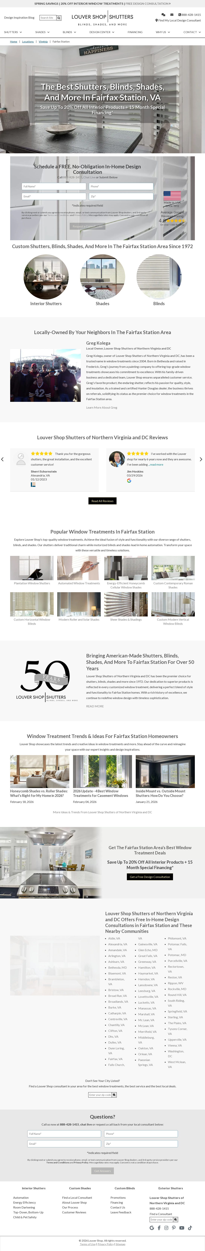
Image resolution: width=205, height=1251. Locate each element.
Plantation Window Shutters (32, 583)
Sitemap (120, 1244)
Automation (21, 1197)
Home (13, 41)
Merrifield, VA (147, 1031)
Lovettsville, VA (148, 996)
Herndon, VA (146, 979)
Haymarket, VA (148, 973)
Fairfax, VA (115, 1059)
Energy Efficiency (24, 1202)
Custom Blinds (125, 1188)
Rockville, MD (177, 989)
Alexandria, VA (117, 944)
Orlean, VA (145, 1054)
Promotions (118, 1197)
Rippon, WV (175, 983)
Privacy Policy (81, 215)
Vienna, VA (175, 1045)
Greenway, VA (147, 961)
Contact (192, 32)
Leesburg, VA (146, 991)
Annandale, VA (117, 950)
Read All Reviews (102, 501)
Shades (42, 32)
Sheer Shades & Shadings (126, 619)
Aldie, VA (114, 938)
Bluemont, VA (117, 973)
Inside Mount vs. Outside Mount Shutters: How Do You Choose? (160, 793)
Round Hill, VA (177, 994)
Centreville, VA (117, 1019)
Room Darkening (24, 1207)
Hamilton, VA (146, 967)
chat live (86, 1124)
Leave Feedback (121, 1212)
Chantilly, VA (116, 1025)
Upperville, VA (177, 1039)
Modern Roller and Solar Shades (79, 619)
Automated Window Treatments (79, 583)
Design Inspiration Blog (19, 17)
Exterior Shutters (171, 1188)
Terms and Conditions (58, 215)
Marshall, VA (146, 1014)
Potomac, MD (177, 955)
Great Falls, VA (147, 956)
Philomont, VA (177, 938)
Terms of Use (88, 1244)
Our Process (70, 1207)
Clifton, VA (115, 1030)
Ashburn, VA (116, 961)
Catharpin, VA (117, 1013)
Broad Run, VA (117, 995)
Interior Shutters (46, 303)
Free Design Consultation (148, 3)
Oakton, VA (145, 1048)
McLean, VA (146, 1026)
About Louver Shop (74, 1202)
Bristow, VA (116, 990)
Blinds (69, 32)
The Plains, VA (177, 1023)
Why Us (163, 32)
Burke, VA (114, 1007)
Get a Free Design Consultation (150, 877)
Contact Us (118, 1207)
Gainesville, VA (147, 944)
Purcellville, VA (177, 960)
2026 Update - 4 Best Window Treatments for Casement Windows (100, 793)
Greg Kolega (98, 343)
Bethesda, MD (117, 967)
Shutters (13, 32)
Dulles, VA (114, 1042)
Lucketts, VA (146, 1002)
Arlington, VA (117, 956)
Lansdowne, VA (148, 985)
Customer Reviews (74, 1212)
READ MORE (95, 706)
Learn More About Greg (101, 407)
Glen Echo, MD (148, 950)
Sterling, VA (175, 1017)
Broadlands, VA (118, 1001)
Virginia (43, 41)
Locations (28, 41)
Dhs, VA (113, 1036)
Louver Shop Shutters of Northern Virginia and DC (137, 348)
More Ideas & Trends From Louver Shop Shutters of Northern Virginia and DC (102, 812)
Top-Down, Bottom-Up (28, 1212)
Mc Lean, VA (146, 1020)
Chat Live (89, 177)
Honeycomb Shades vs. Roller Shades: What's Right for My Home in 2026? (39, 793)
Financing (135, 32)
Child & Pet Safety (25, 1217)
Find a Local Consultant (77, 1197)
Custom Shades (80, 1188)
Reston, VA (175, 977)
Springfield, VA (177, 1011)
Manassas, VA (147, 1008)
